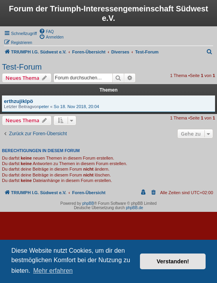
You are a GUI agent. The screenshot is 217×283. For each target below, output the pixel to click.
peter (44, 106)
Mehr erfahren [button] (53, 270)
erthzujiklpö (18, 101)
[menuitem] (46, 31)
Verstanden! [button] (173, 261)
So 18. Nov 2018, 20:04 (76, 106)
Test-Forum (22, 66)
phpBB (88, 203)
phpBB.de (134, 208)
